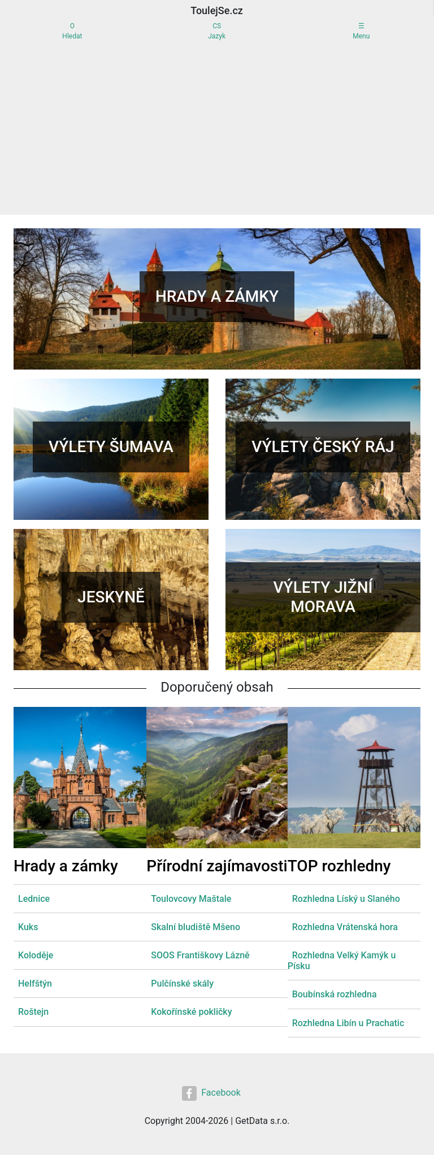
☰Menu (361, 31)
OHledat (72, 31)
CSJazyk (216, 31)
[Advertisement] (217, 130)
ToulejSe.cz (216, 10)
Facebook (211, 1093)
